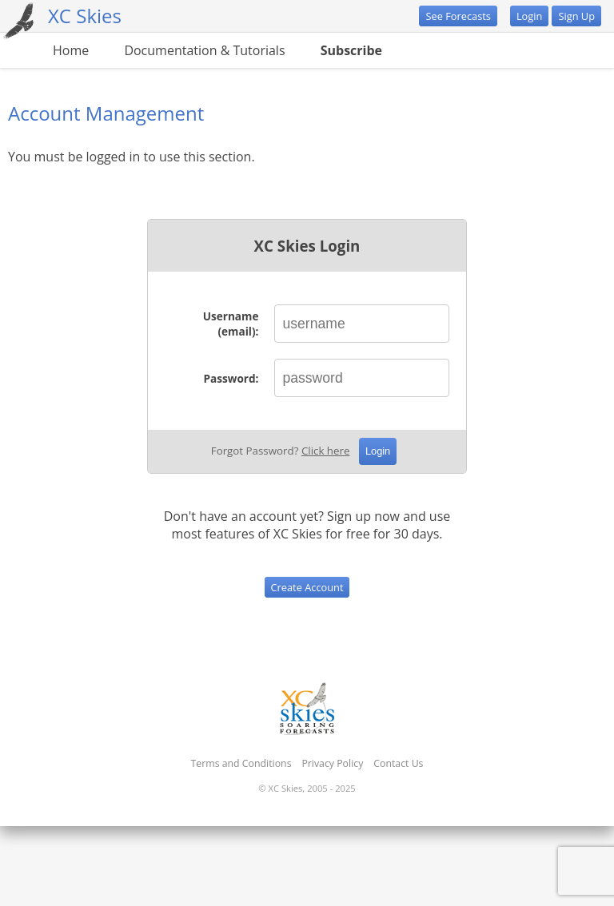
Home (71, 50)
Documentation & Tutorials (204, 50)
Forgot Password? (280, 450)
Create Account (307, 587)
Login (529, 16)
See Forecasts (457, 16)
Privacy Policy (332, 763)
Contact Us (398, 763)
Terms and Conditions (241, 763)
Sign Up (576, 16)
